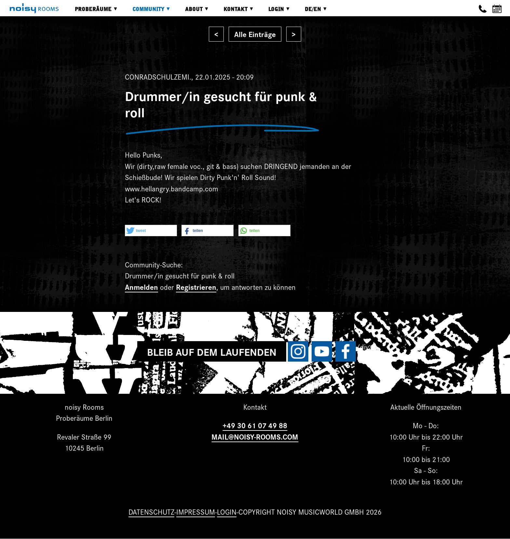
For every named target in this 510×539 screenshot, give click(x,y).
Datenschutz (151, 511)
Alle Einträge (255, 34)
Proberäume (91, 11)
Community (147, 11)
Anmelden (141, 286)
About (192, 11)
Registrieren (196, 286)
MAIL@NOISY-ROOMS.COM (254, 436)
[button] (151, 231)
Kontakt (234, 11)
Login (274, 11)
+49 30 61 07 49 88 (254, 425)
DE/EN (311, 11)
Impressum (195, 511)
